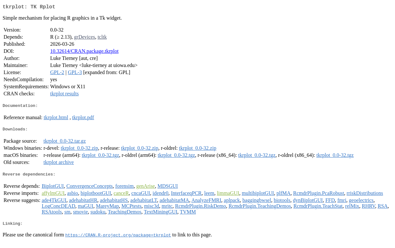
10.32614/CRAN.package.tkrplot (84, 52)
